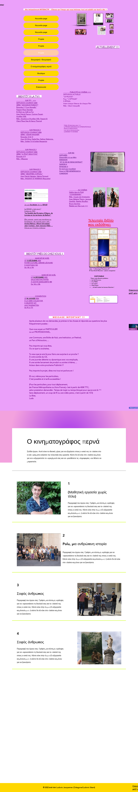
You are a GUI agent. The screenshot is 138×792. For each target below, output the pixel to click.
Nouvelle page (41, 18)
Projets (41, 39)
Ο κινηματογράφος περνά (41, 66)
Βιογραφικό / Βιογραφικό (41, 60)
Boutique (41, 73)
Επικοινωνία (41, 87)
